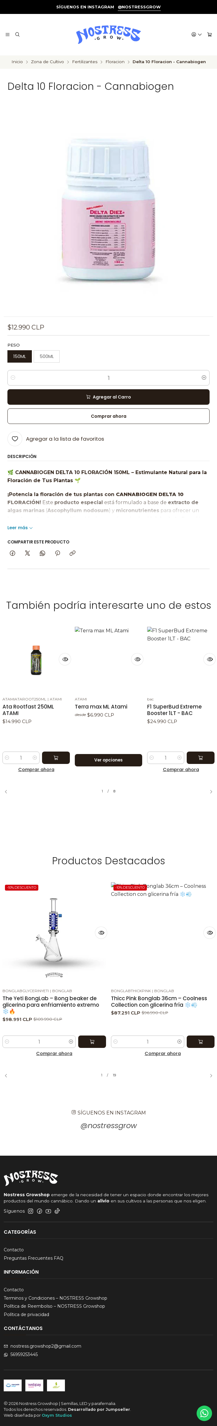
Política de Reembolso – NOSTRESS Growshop (54, 1306)
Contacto (14, 1250)
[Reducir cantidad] (13, 377)
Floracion (115, 62)
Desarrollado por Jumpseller (99, 1409)
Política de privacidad (26, 1314)
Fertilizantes (84, 62)
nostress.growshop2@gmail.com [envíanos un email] (42, 1346)
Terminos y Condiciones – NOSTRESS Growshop (55, 1298)
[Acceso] (197, 34)
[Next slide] (208, 791)
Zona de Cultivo (47, 62)
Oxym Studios (57, 1415)
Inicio (17, 62)
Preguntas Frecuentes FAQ (33, 1258)
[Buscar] (17, 34)
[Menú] (7, 34)
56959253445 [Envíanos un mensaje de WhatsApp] (21, 1354)
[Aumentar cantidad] (204, 377)
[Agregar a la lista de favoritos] (55, 438)
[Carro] (209, 34)
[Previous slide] (8, 791)
